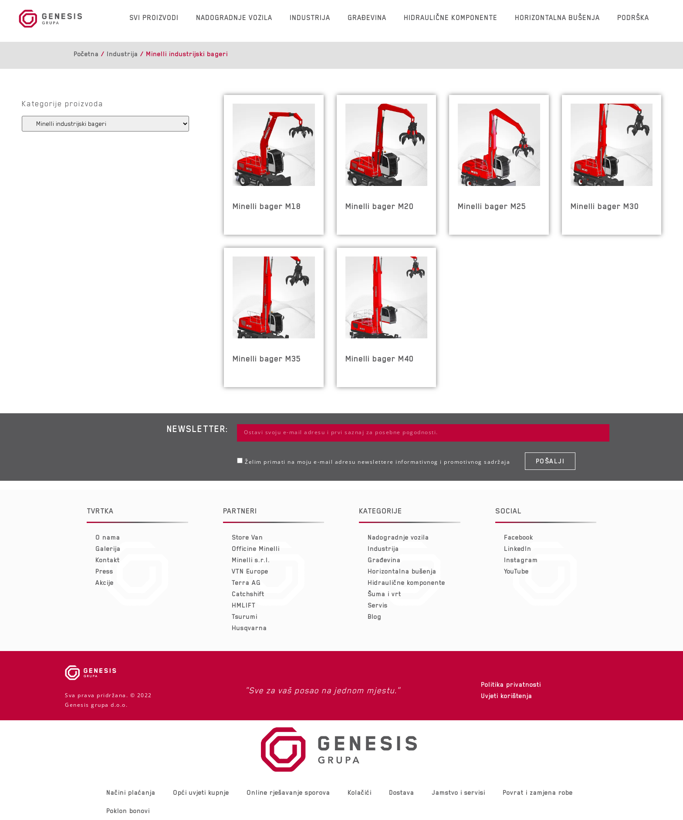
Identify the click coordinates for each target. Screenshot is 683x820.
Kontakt (107, 560)
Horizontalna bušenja (557, 17)
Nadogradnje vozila (234, 17)
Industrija (310, 17)
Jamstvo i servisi (458, 792)
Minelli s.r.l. (251, 560)
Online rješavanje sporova (288, 792)
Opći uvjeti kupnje (201, 792)
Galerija (108, 548)
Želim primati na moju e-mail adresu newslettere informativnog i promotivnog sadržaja (377, 462)
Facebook (518, 537)
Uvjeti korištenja (506, 695)
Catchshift (248, 594)
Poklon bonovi (128, 810)
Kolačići (360, 792)
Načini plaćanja (131, 792)
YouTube (516, 571)
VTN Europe (250, 571)
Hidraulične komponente (450, 17)
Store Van (247, 537)
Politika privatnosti (511, 684)
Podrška (633, 17)
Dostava (401, 792)
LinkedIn (517, 548)
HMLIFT (244, 605)
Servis (378, 605)
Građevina (367, 17)
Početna (86, 54)
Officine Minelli (256, 548)
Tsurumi (244, 616)
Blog (375, 616)
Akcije (104, 582)
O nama (107, 537)
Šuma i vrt (384, 594)
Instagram (521, 560)
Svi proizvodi (154, 17)
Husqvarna (249, 627)
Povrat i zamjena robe (538, 792)
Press (104, 571)
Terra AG (246, 582)
